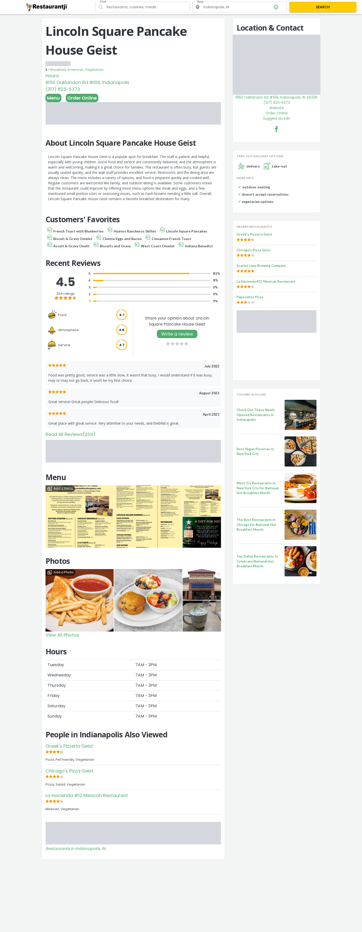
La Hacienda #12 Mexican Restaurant (87, 795)
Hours (52, 75)
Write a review (177, 334)
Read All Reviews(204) (71, 434)
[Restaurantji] (46, 6)
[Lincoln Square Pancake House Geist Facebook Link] (277, 129)
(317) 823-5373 (63, 89)
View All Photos (62, 635)
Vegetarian (94, 69)
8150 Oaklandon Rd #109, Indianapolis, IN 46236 (277, 97)
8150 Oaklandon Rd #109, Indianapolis (87, 82)
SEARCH (323, 7)
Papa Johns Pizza (250, 297)
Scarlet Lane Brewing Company (261, 266)
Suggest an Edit (276, 118)
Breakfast (58, 69)
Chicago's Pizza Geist (69, 771)
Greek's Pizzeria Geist (69, 746)
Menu (53, 98)
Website (276, 107)
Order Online (82, 98)
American (75, 69)
